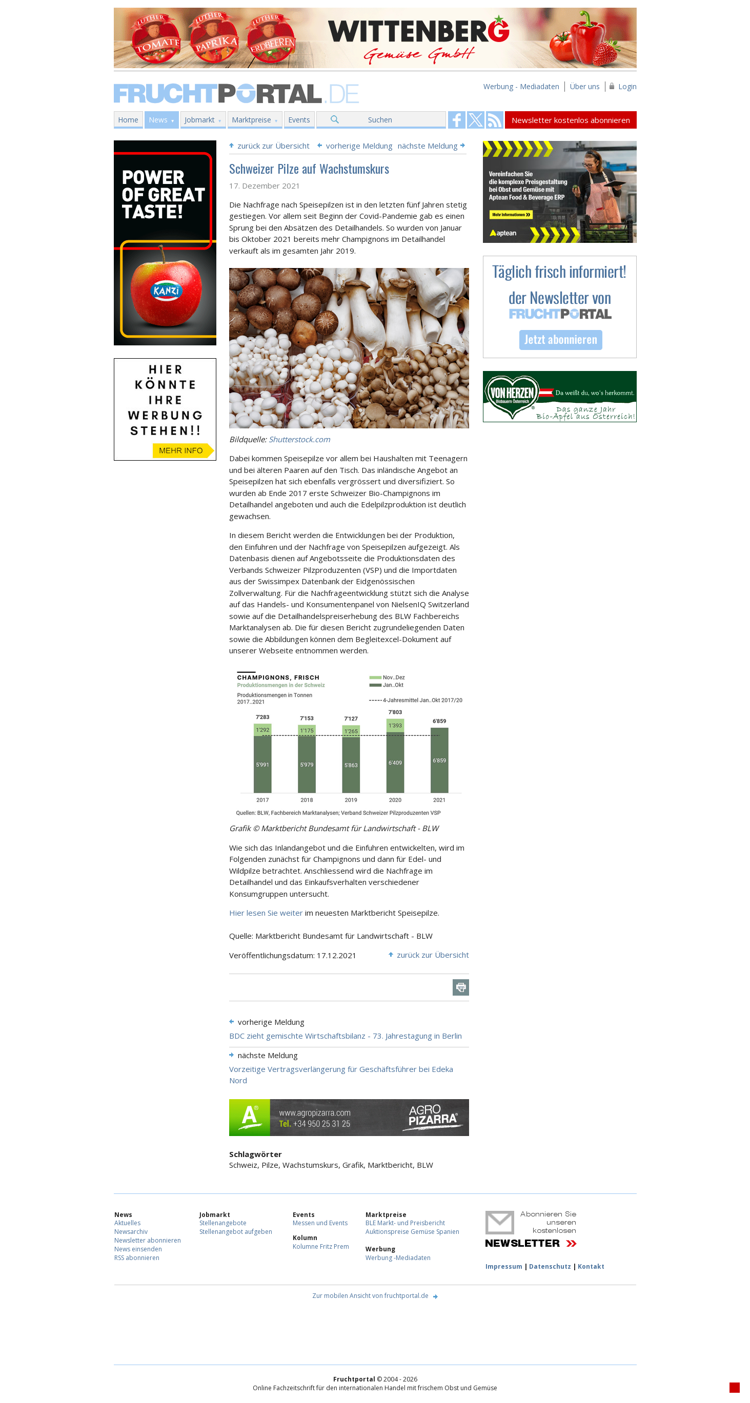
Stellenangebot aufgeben (235, 1231)
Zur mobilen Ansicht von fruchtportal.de (370, 1295)
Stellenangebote (223, 1223)
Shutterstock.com (299, 439)
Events (299, 120)
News (158, 120)
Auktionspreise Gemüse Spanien (412, 1231)
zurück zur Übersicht (273, 145)
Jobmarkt (200, 120)
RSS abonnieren (136, 1257)
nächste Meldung (428, 145)
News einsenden (138, 1249)
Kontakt (591, 1266)
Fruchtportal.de (238, 92)
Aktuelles (127, 1223)
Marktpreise (251, 120)
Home (128, 120)
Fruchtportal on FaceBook (456, 120)
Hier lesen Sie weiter (267, 912)
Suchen (380, 120)
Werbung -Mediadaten (398, 1257)
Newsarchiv (131, 1231)
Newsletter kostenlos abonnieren (571, 120)
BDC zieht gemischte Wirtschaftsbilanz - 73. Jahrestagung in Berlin (345, 1035)
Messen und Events (320, 1223)
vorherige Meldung (359, 145)
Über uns (585, 86)
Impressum (503, 1266)
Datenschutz (550, 1266)
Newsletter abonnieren (147, 1240)
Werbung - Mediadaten (521, 86)
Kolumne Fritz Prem (321, 1246)
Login (627, 86)
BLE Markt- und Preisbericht (405, 1223)
